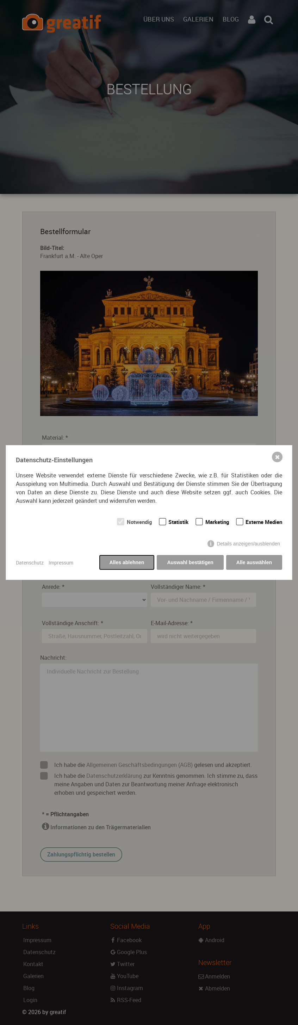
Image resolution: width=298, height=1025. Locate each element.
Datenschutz (30, 562)
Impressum (61, 562)
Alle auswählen (254, 562)
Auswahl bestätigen (190, 562)
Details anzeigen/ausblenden (248, 544)
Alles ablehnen (127, 562)
